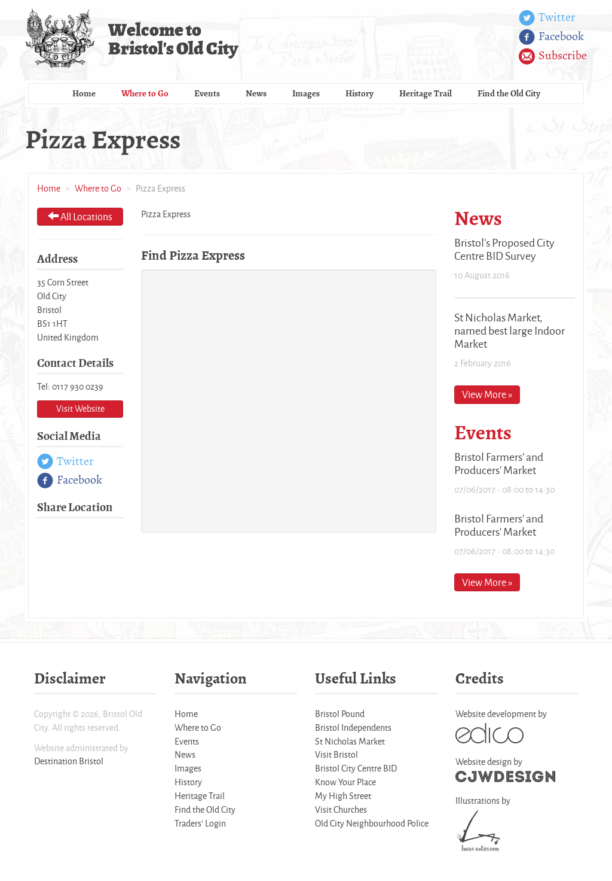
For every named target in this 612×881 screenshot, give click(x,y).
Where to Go (145, 93)
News (256, 93)
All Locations (80, 216)
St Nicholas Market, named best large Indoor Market (509, 330)
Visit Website (80, 408)
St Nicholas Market (350, 741)
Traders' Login (200, 823)
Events (207, 93)
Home (84, 93)
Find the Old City (509, 93)
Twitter (547, 18)
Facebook (551, 37)
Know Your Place (345, 782)
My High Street (343, 795)
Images (306, 93)
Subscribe (553, 56)
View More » (487, 394)
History (359, 93)
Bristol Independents (353, 727)
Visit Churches (341, 809)
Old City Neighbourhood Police (372, 823)
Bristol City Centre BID (356, 768)
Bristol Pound (340, 713)
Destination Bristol (68, 761)
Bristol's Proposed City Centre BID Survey (504, 249)
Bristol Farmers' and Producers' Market (498, 463)
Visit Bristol (336, 754)
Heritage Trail (425, 93)
